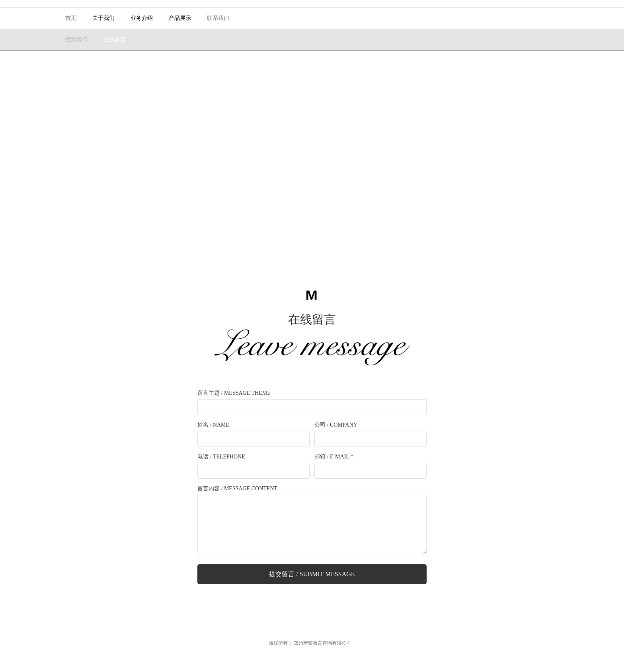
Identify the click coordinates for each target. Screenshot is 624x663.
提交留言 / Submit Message (312, 574)
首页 (70, 18)
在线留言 (114, 40)
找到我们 (76, 40)
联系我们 (218, 18)
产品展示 (180, 18)
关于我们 (103, 18)
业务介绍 (142, 18)
